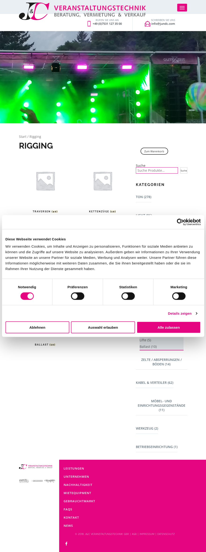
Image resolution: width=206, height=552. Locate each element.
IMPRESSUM (147, 534)
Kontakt (71, 517)
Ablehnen (37, 327)
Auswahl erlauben (103, 327)
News (68, 526)
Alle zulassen (169, 327)
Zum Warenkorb (154, 151)
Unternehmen (76, 476)
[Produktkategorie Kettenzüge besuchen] (102, 184)
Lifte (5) (145, 340)
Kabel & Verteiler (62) (154, 382)
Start (22, 136)
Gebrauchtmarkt (79, 501)
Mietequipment (77, 493)
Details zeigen (180, 313)
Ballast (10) (148, 346)
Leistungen (74, 468)
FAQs (68, 509)
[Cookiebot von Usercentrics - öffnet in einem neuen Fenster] (180, 221)
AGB (134, 534)
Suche (140, 165)
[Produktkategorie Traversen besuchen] (45, 184)
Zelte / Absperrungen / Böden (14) (161, 361)
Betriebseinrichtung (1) (156, 447)
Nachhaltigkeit (78, 485)
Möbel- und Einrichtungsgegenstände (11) (161, 405)
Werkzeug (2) (147, 428)
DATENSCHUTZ (166, 534)
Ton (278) (143, 197)
